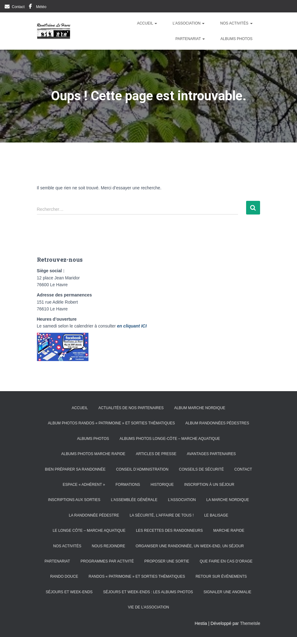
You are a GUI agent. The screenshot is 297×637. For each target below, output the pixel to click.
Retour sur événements (221, 576)
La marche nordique (227, 500)
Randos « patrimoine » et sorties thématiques (137, 576)
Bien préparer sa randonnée (75, 469)
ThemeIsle (250, 623)
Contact (18, 7)
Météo (41, 7)
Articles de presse (156, 454)
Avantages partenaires (211, 454)
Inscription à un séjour (209, 484)
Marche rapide (228, 530)
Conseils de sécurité (201, 469)
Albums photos (236, 39)
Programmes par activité (107, 561)
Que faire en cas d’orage (226, 561)
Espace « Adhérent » (84, 484)
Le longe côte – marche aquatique (89, 530)
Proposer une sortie (166, 561)
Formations (127, 484)
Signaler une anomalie (227, 592)
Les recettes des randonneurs (169, 530)
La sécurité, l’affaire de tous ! (162, 515)
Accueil (147, 23)
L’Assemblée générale (134, 500)
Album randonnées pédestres (217, 423)
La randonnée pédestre (94, 515)
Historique (162, 484)
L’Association (189, 23)
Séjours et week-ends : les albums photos (148, 592)
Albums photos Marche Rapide (93, 454)
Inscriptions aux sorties (74, 500)
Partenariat (190, 39)
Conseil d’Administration (142, 469)
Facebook (30, 7)
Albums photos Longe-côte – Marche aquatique (169, 438)
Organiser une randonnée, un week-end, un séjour (190, 546)
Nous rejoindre (108, 546)
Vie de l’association (148, 607)
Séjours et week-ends (69, 592)
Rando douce (64, 576)
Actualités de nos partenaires (131, 408)
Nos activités (236, 23)
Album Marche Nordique (199, 408)
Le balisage (216, 515)
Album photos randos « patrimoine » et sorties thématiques (111, 423)
